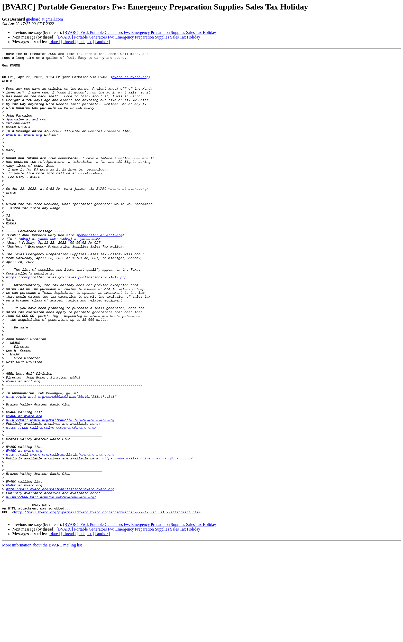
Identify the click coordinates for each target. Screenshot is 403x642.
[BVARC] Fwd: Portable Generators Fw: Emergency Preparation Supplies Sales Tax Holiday (139, 32)
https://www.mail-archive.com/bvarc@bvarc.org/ (51, 503)
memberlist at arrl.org (100, 271)
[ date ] (54, 42)
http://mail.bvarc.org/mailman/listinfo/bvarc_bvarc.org (60, 493)
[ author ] (102, 42)
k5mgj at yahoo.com (38, 276)
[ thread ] (68, 42)
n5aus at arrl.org (23, 447)
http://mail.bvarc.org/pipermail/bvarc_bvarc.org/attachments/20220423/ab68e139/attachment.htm (106, 604)
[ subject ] (85, 42)
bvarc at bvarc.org (130, 82)
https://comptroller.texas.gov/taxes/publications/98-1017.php (66, 322)
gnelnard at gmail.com (44, 19)
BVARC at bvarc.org (24, 489)
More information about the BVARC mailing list (42, 637)
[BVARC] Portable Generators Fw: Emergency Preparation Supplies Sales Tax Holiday (128, 37)
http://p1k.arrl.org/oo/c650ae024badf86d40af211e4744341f (61, 466)
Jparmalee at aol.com (26, 133)
